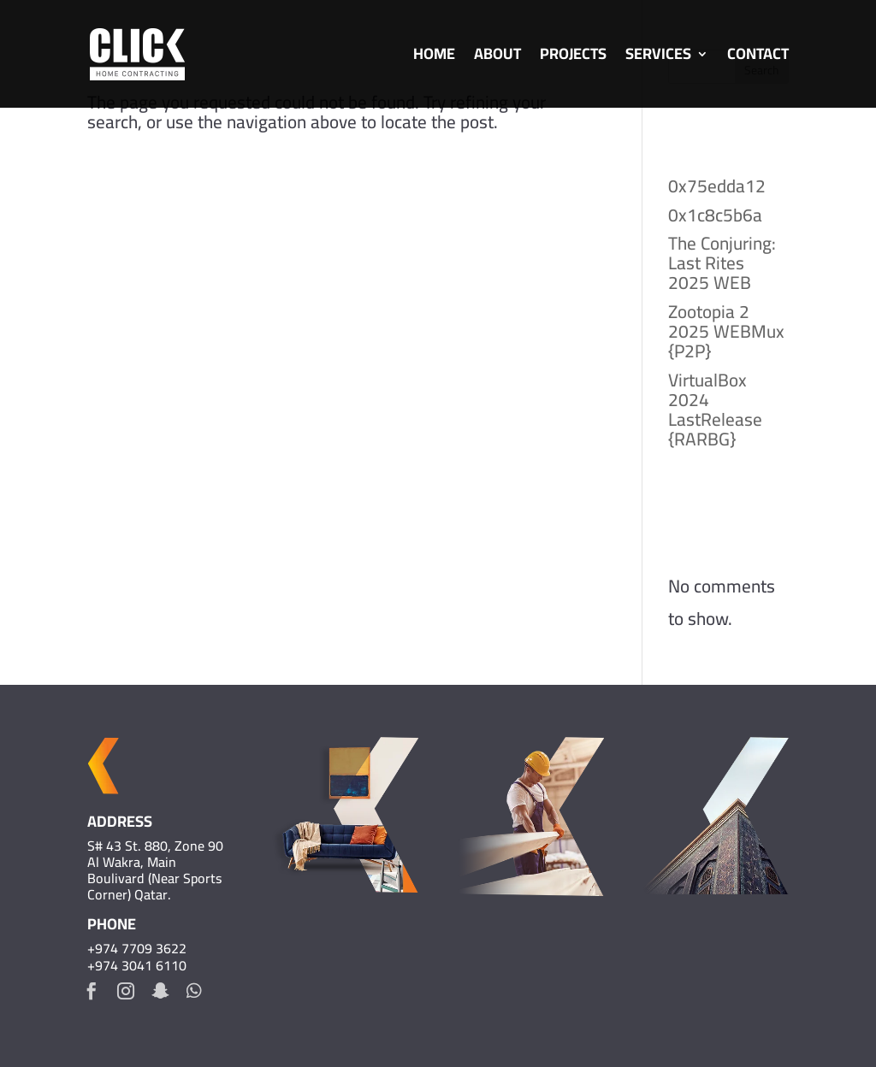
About (497, 58)
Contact (758, 58)
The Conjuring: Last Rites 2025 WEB (722, 263)
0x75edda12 (717, 186)
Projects (573, 58)
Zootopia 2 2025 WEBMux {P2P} (726, 331)
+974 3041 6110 (136, 965)
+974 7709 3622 (136, 948)
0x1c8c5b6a (715, 215)
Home (434, 58)
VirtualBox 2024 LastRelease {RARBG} (715, 409)
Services (658, 58)
